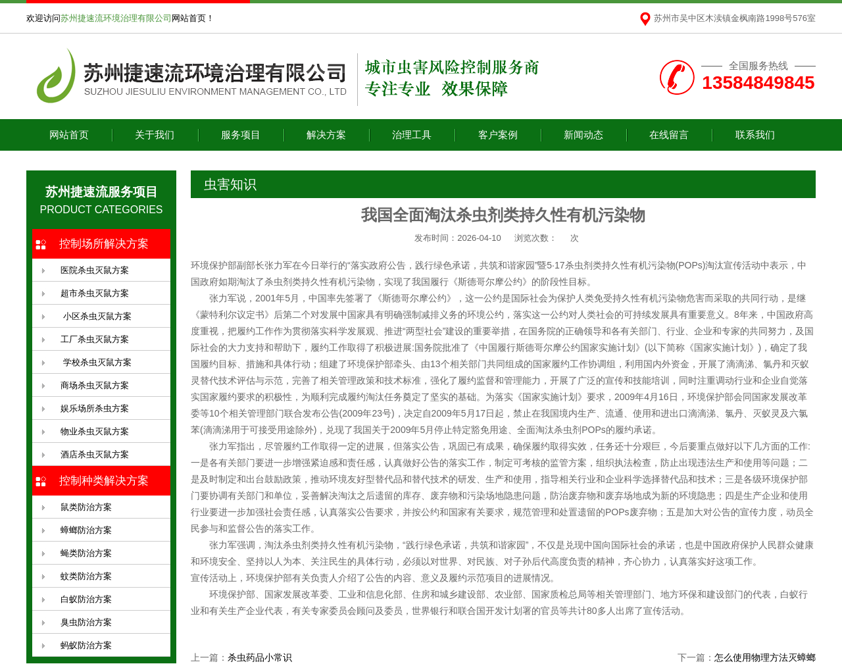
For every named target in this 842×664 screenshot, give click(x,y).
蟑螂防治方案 (86, 530)
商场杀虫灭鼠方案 (95, 385)
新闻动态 (583, 134)
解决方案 (326, 134)
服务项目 (240, 134)
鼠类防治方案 (86, 507)
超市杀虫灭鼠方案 (95, 293)
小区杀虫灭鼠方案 (96, 316)
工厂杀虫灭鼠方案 (95, 339)
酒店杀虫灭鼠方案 (95, 454)
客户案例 (498, 134)
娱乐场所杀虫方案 (95, 408)
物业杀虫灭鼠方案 (95, 431)
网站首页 (69, 134)
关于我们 (154, 134)
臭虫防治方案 (86, 622)
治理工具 (412, 134)
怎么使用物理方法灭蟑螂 (765, 657)
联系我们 (755, 134)
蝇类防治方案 (86, 553)
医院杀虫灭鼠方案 (95, 270)
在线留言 (669, 134)
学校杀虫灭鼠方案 (96, 362)
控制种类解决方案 (104, 480)
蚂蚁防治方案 (86, 645)
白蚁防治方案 (86, 599)
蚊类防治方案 (86, 576)
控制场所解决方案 (104, 244)
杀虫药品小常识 (260, 657)
